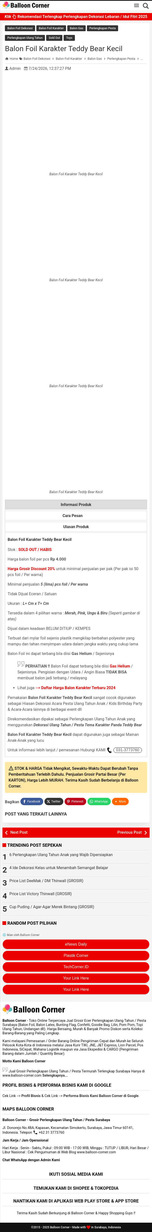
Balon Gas (76, 28)
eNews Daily (76, 944)
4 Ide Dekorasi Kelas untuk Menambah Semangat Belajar (58, 867)
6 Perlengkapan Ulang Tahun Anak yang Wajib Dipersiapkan (61, 854)
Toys (69, 38)
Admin (15, 68)
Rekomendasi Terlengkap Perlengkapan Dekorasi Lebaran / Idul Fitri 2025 (76, 17)
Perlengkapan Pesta (102, 28)
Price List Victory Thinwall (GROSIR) (40, 893)
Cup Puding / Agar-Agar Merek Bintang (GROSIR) (51, 907)
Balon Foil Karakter (51, 28)
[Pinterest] (75, 801)
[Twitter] (53, 801)
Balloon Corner (60, 1227)
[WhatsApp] (99, 801)
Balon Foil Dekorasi (20, 28)
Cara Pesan (76, 516)
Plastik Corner (76, 955)
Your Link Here (76, 978)
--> (76, 687)
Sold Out (54, 38)
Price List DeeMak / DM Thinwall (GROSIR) (46, 880)
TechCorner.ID (75, 967)
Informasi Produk (76, 504)
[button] (120, 801)
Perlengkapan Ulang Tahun (24, 38)
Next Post (19, 832)
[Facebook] (31, 801)
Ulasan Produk (76, 526)
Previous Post (129, 832)
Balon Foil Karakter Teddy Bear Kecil (64, 48)
